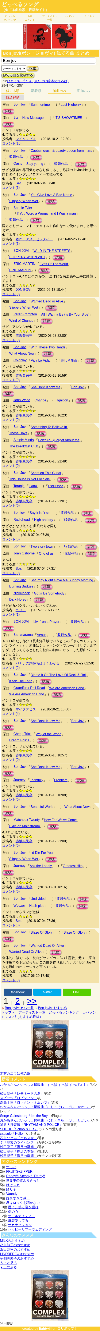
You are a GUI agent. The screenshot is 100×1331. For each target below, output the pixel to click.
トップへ (8, 1012)
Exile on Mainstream (24, 826)
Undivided (38, 899)
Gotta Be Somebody (49, 593)
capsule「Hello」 (13, 1133)
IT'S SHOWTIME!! (68, 118)
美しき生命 (69, 360)
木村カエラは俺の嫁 (15, 1073)
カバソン (70, 16)
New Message (32, 118)
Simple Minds (24, 440)
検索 (32, 68)
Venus (41, 635)
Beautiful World (42, 807)
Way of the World (48, 734)
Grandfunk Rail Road (29, 688)
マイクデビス (26, 139)
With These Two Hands (48, 347)
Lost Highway (71, 104)
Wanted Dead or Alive (47, 301)
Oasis (18, 163)
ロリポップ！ (67, 1328)
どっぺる (10, 18)
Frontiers (61, 780)
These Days (18, 433)
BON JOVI (21, 250)
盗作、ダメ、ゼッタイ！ (34, 239)
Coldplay (20, 360)
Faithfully (36, 780)
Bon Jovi (20, 104)
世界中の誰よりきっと (23, 1180)
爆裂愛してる (18, 1220)
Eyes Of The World (53, 264)
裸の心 (13, 1211)
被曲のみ (59, 91)
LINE (77, 992)
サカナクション (20, 1225)
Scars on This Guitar (46, 473)
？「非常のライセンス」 (18, 1142)
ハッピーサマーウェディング (30, 1229)
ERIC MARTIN (24, 264)
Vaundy (11, 1194)
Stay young (34, 164)
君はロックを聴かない (23, 1202)
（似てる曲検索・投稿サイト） (25, 10)
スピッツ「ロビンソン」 (18, 1098)
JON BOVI (23, 289)
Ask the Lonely (41, 866)
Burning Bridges (21, 586)
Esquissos (55, 486)
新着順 (36, 91)
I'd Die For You (42, 853)
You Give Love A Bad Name (51, 195)
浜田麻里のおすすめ (15, 1249)
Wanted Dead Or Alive (47, 945)
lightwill (45, 1328)
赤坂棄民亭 (24, 335)
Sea (19, 183)
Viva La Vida (40, 360)
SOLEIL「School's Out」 (19, 1129)
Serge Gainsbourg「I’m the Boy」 (25, 1116)
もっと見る (8, 1263)
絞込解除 (12, 97)
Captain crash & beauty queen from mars (61, 150)
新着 (30, 18)
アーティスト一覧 (31, 1012)
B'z (16, 117)
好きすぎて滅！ (18, 1198)
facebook (18, 992)
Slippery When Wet (23, 201)
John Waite (22, 400)
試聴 (8, 111)
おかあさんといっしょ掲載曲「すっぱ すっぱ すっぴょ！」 (45, 1084)
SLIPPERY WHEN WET (27, 257)
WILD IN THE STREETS (51, 251)
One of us (46, 553)
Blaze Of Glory (42, 932)
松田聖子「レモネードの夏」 (22, 1093)
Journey (20, 780)
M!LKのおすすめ (12, 1240)
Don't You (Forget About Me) (59, 440)
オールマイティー (21, 1216)
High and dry (43, 520)
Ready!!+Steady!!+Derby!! (25, 1176)
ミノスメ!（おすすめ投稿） (22, 1017)
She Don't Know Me (45, 387)
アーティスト (49, 18)
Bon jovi (20, 512)
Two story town (42, 546)
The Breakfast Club (23, 446)
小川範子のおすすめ (15, 1245)
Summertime (40, 104)
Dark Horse (17, 599)
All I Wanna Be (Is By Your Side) (65, 314)
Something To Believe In (49, 427)
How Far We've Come (60, 820)
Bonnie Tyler (23, 208)
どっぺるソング (20, 4)
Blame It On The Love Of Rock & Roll (58, 675)
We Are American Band (66, 688)
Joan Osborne (24, 553)
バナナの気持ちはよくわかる (37, 663)
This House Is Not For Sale (29, 479)
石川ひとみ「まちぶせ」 (18, 1138)
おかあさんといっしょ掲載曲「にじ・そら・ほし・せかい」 (45, 1107)
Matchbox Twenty (27, 819)
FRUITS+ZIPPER (19, 1171)
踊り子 (11, 1189)
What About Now (21, 353)
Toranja (19, 486)
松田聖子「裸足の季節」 (18, 1147)
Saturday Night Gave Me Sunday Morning (62, 580)
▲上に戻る (8, 1267)
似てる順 (12, 91)
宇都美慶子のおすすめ (17, 1258)
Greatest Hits (72, 866)
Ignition (62, 400)
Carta (33, 486)
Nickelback (22, 593)
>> (32, 1001)
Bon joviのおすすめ (52, 1008)
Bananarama (23, 634)
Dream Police (19, 740)
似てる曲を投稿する (18, 75)
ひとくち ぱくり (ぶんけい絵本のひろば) (38, 81)
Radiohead (22, 519)
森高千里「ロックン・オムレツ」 (25, 1102)
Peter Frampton (25, 314)
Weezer (19, 905)
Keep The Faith (20, 681)
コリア (21, 610)
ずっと (11, 1167)
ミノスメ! (89, 16)
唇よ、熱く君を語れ (23, 1207)
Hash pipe (37, 906)
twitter (47, 992)
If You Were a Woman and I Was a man (46, 213)
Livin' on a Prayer (46, 622)
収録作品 (16, 157)
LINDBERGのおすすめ (17, 1254)
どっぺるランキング (64, 1012)
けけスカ (13, 1185)
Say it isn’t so (40, 513)
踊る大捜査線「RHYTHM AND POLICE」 (31, 1124)
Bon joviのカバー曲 (19, 1008)
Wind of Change (21, 320)
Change (40, 400)
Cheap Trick (22, 734)
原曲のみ (83, 91)
